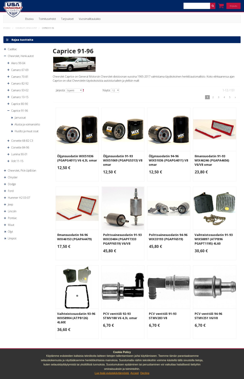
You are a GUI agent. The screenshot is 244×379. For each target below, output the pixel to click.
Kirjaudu (233, 6)
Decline (144, 373)
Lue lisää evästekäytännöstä (112, 373)
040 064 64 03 (74, 347)
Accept (134, 373)
